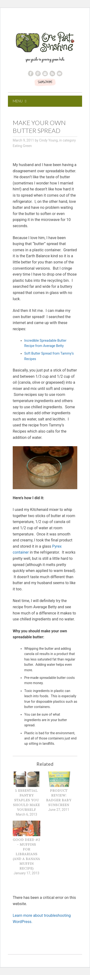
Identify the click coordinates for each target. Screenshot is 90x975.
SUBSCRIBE (45, 82)
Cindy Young (48, 140)
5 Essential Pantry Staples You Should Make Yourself (26, 800)
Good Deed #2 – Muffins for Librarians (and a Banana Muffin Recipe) (26, 854)
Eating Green (22, 146)
